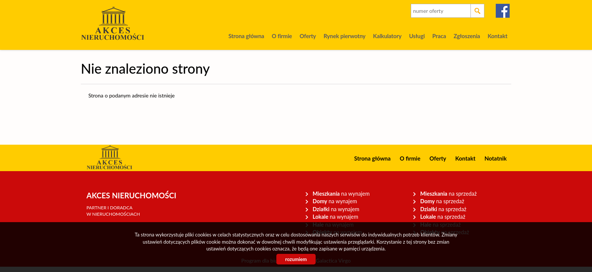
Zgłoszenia (466, 35)
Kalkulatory (387, 35)
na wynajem (341, 193)
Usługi (417, 35)
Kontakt (497, 35)
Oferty (307, 35)
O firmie (282, 35)
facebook (503, 11)
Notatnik (495, 158)
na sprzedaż (448, 193)
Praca (439, 35)
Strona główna (246, 35)
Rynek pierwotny (344, 35)
